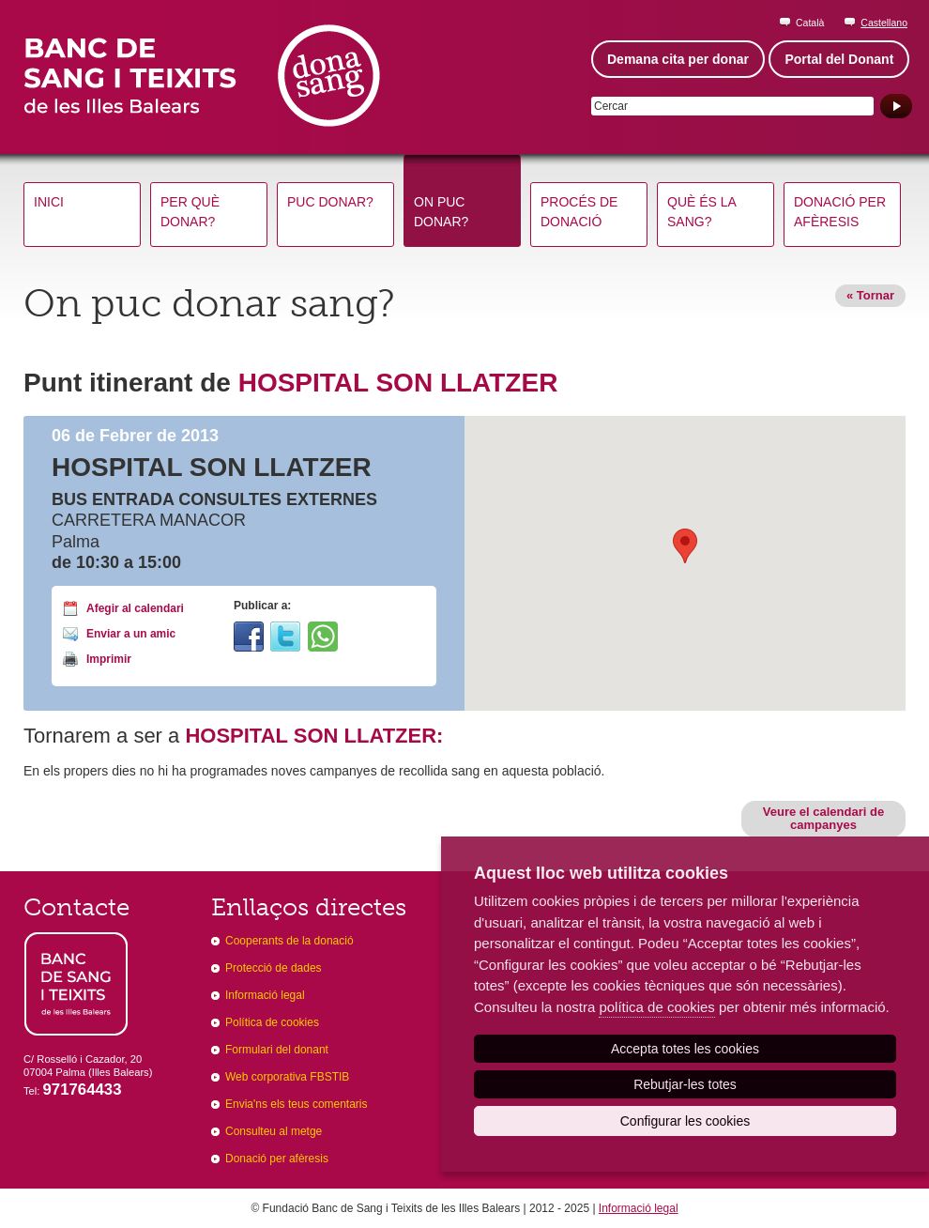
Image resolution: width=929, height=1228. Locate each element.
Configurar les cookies (685, 1120)
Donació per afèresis (840, 211)
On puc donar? (441, 211)
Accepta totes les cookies (685, 1048)
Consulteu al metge (273, 1131)
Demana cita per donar (678, 59)
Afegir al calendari (135, 608)
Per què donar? (190, 211)
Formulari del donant (276, 1049)
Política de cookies (272, 1022)
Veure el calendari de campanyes (823, 818)
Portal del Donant (838, 59)
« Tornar (870, 295)
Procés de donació (579, 211)
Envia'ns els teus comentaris (296, 1104)
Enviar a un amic (130, 633)
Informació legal (265, 995)
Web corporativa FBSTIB (287, 1076)
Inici (49, 201)
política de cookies (656, 1007)
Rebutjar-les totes (685, 1084)
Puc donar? (330, 201)
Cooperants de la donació (289, 940)
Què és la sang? (702, 211)
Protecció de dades (273, 968)
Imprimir (108, 659)
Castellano (883, 22)
